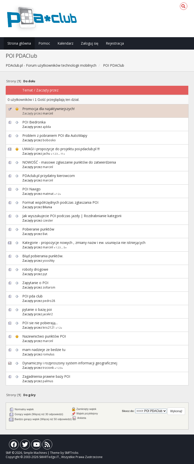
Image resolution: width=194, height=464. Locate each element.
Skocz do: (128, 410)
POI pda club (32, 296)
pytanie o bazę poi (37, 309)
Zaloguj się (89, 43)
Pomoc (44, 43)
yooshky (49, 260)
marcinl (48, 113)
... (59, 153)
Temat (27, 90)
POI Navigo (31, 189)
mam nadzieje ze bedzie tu (43, 349)
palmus (48, 381)
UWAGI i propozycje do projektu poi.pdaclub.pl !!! (61, 148)
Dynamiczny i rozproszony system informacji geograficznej (69, 363)
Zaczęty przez (47, 90)
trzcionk (48, 368)
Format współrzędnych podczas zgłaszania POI (60, 202)
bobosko (49, 140)
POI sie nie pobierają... (40, 322)
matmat (48, 194)
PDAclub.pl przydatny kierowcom (48, 175)
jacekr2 (48, 314)
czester (48, 220)
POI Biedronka (34, 122)
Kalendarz (65, 43)
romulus (49, 354)
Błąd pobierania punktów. (42, 256)
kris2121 (49, 327)
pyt (45, 274)
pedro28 (49, 301)
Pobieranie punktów (38, 229)
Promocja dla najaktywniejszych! (48, 108)
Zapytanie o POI (35, 282)
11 (62, 153)
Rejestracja (115, 43)
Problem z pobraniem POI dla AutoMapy (54, 135)
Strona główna (19, 43)
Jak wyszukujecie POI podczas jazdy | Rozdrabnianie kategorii (71, 215)
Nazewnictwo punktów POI (44, 336)
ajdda (47, 127)
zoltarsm (49, 287)
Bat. (45, 234)
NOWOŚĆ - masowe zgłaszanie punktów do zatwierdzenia (69, 162)
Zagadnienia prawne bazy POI (46, 376)
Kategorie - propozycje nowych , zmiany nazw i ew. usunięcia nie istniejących (83, 242)
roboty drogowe (35, 269)
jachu (46, 153)
